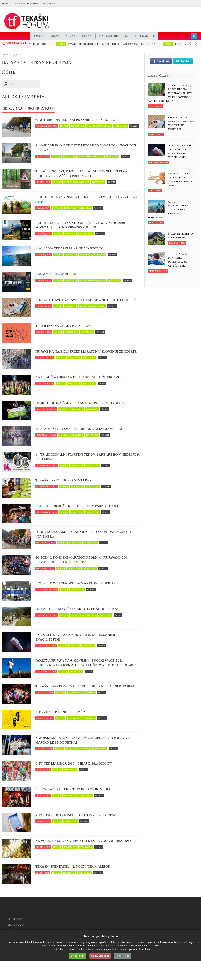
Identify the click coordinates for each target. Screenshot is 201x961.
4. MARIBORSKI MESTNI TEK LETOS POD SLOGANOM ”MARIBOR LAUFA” (112, 43)
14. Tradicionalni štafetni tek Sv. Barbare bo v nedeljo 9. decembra (87, 457)
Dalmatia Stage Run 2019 (57, 274)
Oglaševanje (16, 925)
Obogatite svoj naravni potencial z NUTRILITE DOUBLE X (86, 300)
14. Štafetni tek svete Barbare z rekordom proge (80, 429)
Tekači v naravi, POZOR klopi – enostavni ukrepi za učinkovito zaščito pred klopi (81, 173)
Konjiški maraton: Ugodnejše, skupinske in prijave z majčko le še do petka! (82, 740)
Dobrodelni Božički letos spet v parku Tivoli (76, 506)
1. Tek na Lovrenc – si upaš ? (60, 712)
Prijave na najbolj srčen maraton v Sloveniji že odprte (86, 351)
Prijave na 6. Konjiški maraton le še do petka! (76, 609)
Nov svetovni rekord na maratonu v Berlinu (76, 583)
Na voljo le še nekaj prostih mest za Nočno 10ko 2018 (83, 841)
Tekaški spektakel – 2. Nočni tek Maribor (72, 866)
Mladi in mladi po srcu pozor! (180, 235)
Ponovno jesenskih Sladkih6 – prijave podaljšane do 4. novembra (84, 534)
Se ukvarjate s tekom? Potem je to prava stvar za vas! (180, 179)
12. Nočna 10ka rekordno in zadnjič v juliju (74, 789)
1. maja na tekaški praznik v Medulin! (69, 248)
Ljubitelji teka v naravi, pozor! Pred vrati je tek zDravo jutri (86, 199)
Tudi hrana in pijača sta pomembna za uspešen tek (177, 259)
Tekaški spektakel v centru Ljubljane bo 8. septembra (85, 686)
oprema (74, 645)
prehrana (71, 306)
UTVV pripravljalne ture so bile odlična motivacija (168, 209)
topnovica (120, 126)
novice (62, 44)
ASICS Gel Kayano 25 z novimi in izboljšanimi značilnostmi (75, 637)
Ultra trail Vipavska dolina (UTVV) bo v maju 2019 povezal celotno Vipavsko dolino (80, 225)
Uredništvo (16, 919)
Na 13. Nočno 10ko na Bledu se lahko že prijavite (79, 377)
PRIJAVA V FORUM (52, 3)
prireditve (77, 126)
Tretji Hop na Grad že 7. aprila (62, 326)
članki (170, 44)
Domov (6, 3)
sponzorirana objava (99, 126)
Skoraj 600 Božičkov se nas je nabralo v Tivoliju (79, 403)
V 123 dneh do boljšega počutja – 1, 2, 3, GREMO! (76, 815)
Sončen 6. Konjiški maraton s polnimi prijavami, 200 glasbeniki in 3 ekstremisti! (81, 560)
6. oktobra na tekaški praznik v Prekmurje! (75, 120)
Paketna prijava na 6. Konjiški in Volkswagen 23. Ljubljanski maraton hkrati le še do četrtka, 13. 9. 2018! (85, 663)
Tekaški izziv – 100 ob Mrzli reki (64, 480)
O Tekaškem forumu (26, 3)
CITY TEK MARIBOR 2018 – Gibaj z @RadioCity (73, 763)
